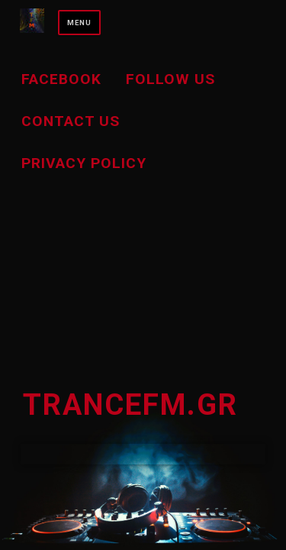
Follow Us (170, 79)
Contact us (70, 121)
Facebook (61, 79)
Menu (79, 22)
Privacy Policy (83, 163)
